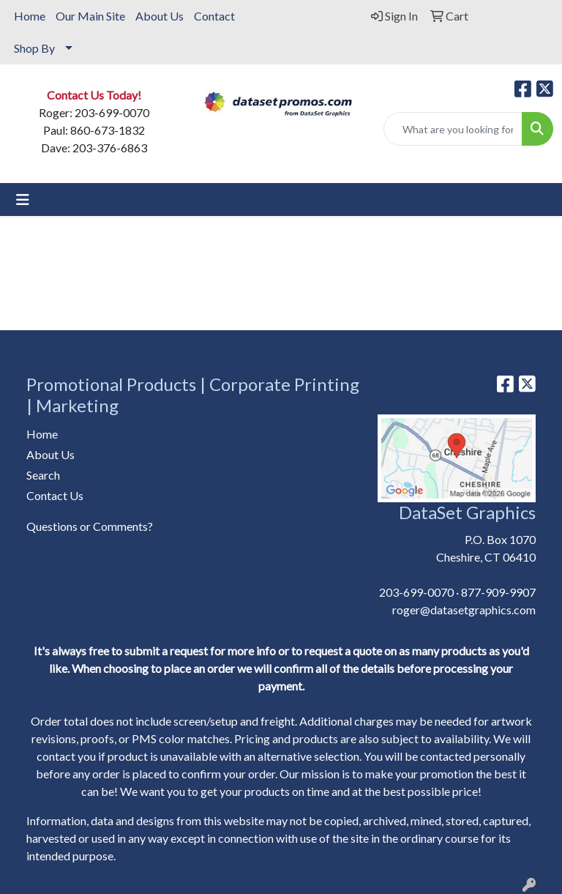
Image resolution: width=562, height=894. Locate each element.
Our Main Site (90, 16)
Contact (214, 16)
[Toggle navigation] (22, 199)
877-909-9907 (498, 592)
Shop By (34, 48)
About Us (159, 16)
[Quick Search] (452, 129)
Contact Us (54, 495)
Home (29, 16)
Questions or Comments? (89, 526)
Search (43, 475)
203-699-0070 (416, 592)
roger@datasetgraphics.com (464, 610)
